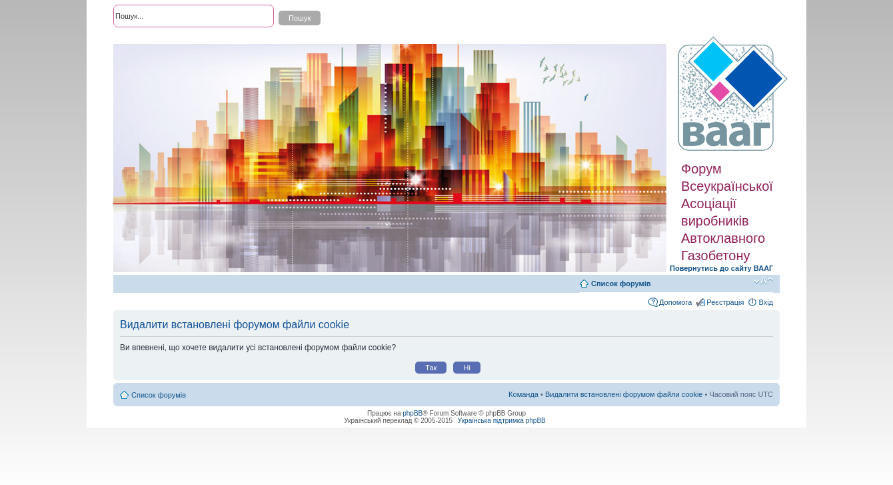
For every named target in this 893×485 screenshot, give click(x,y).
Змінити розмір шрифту (763, 281)
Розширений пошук (146, 40)
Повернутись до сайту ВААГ (721, 268)
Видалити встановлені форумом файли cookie (624, 394)
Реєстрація (725, 302)
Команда (523, 394)
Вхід (765, 302)
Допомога (675, 302)
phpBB (413, 413)
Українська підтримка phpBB (502, 420)
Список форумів (620, 284)
